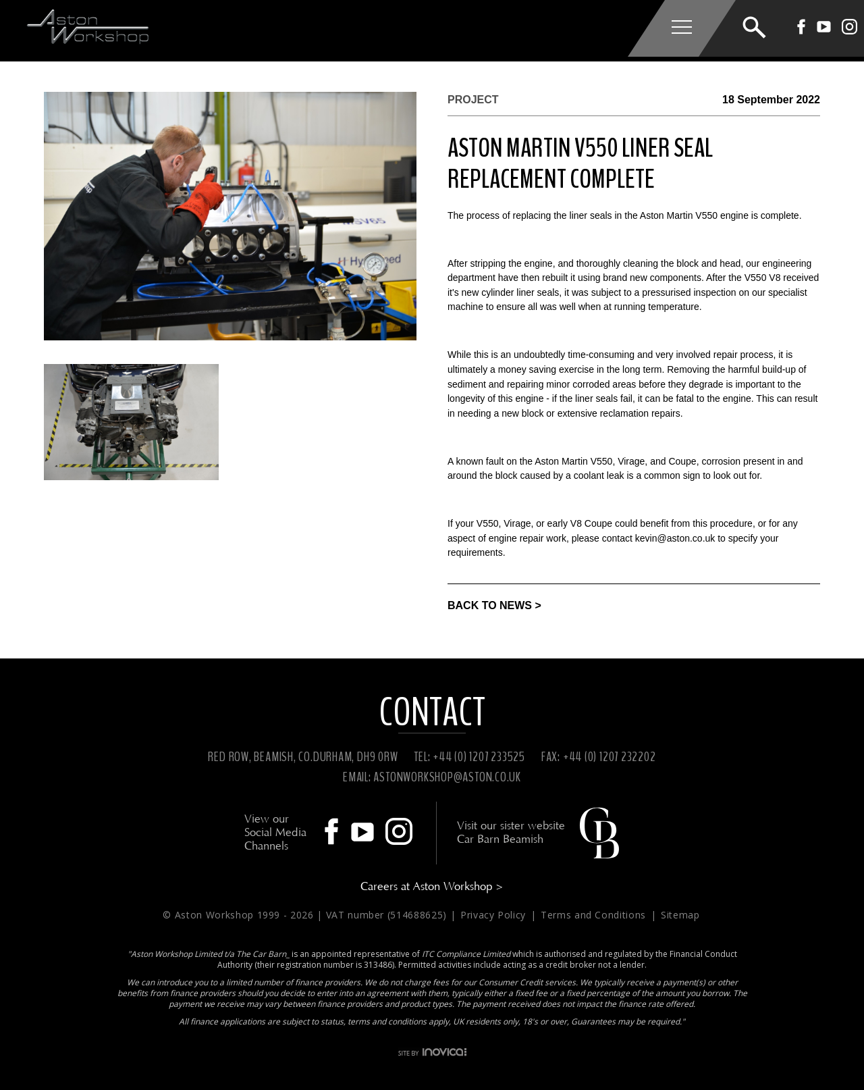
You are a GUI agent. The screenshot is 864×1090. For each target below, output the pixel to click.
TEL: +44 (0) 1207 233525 (469, 757)
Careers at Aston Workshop (432, 886)
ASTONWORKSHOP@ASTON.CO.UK (447, 777)
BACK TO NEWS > (494, 605)
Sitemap (680, 914)
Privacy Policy (494, 914)
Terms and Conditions (595, 914)
